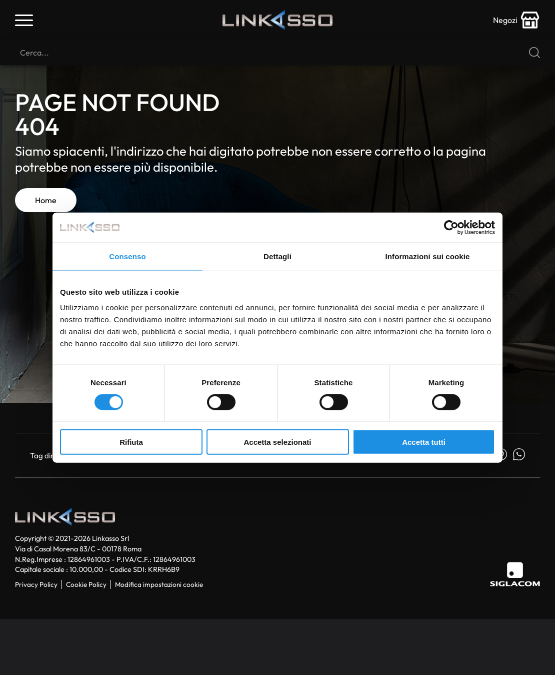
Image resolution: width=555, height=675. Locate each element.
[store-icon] (516, 20)
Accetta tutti (424, 442)
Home (45, 200)
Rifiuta (131, 442)
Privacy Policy (36, 584)
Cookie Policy (86, 584)
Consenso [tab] (127, 256)
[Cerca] (277, 52)
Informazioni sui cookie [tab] (428, 256)
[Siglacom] (515, 574)
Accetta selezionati (277, 442)
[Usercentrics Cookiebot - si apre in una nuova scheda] (451, 227)
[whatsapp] (519, 455)
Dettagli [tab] (278, 256)
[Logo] (277, 20)
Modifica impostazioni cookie (159, 584)
